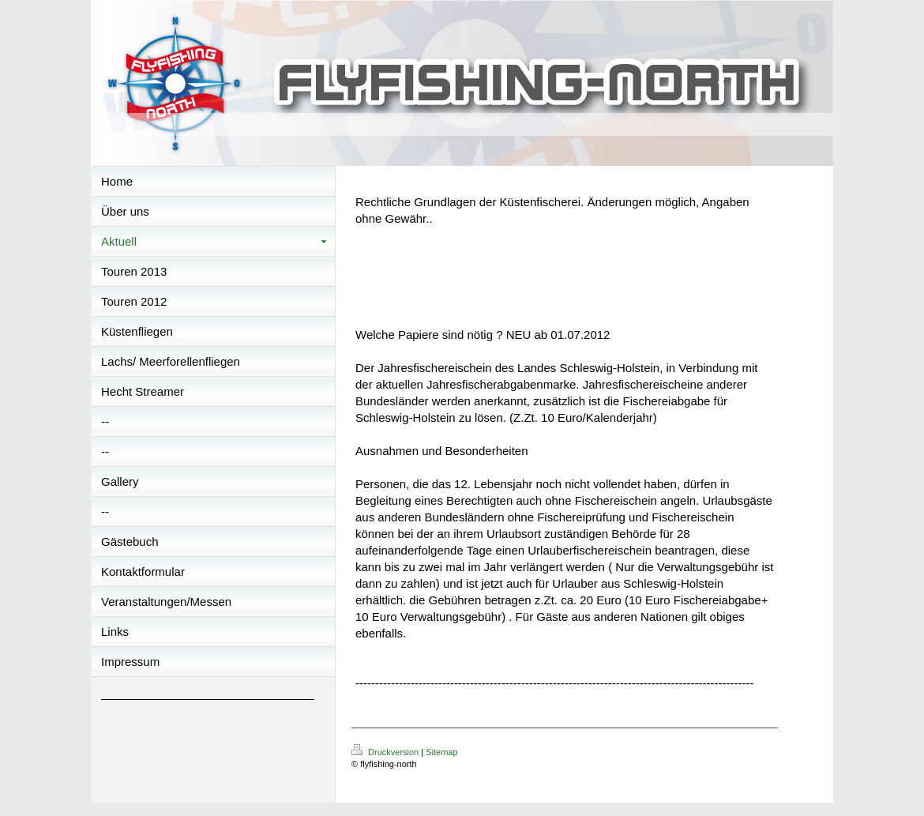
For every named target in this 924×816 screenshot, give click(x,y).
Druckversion (386, 752)
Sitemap (441, 752)
